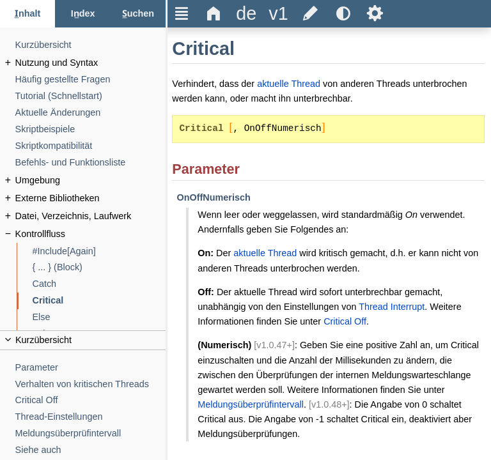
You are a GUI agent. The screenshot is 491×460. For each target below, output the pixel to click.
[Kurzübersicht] (90, 45)
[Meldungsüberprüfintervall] (90, 433)
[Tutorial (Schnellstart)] (90, 96)
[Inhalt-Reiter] (27, 13)
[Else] (99, 317)
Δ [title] (214, 13)
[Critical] (99, 300)
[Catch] (99, 284)
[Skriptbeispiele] (90, 129)
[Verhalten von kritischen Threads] (90, 384)
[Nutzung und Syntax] (90, 63)
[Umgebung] (90, 180)
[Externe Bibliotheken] (90, 198)
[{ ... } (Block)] (99, 267)
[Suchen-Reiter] (138, 13)
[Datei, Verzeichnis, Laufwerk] (90, 216)
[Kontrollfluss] (90, 234)
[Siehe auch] (90, 450)
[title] (246, 13)
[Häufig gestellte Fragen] (90, 79)
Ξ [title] (182, 13)
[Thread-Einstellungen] (90, 417)
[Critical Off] (90, 400)
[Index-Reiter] (82, 13)
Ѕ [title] (375, 13)
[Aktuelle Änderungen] (90, 112)
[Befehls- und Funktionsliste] (90, 162)
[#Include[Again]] (99, 251)
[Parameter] (90, 367)
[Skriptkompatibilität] (90, 146)
